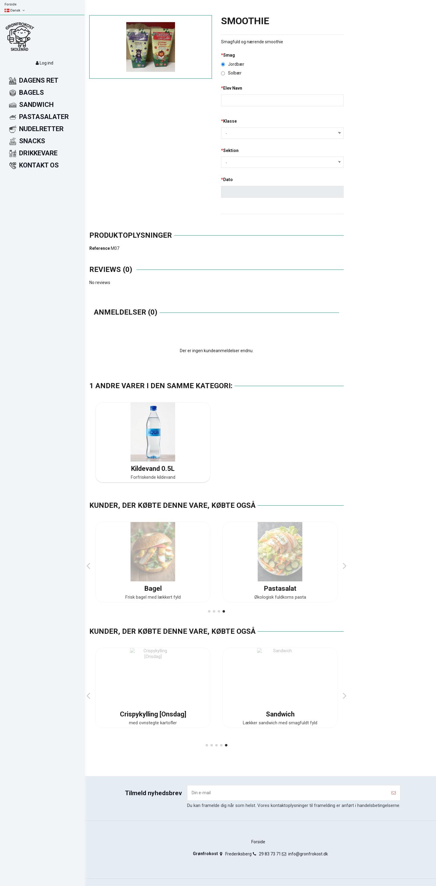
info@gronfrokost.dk (308, 853)
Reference (99, 248)
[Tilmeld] (393, 792)
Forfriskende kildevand (153, 477)
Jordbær (232, 64)
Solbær (231, 73)
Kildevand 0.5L (153, 468)
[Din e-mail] (287, 792)
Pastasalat (280, 714)
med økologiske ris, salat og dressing (153, 597)
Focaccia (280, 588)
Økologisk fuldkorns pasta (280, 723)
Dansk (15, 10)
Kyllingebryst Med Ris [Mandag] (153, 588)
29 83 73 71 (270, 853)
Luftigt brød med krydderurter (280, 597)
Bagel (153, 714)
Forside (11, 4)
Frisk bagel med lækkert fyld (153, 723)
